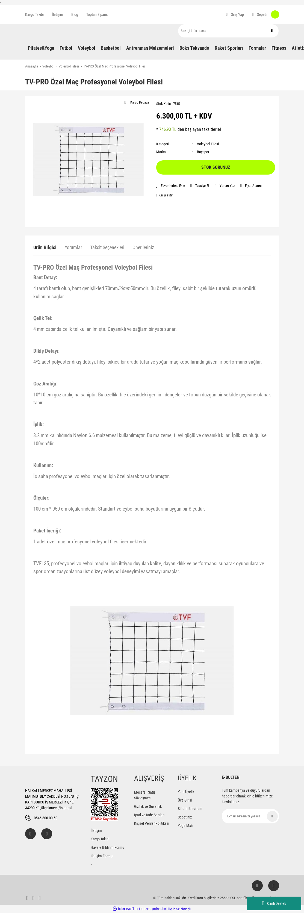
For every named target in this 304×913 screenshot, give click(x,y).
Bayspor (203, 152)
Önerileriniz (143, 247)
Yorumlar (73, 247)
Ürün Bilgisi (45, 247)
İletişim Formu (102, 856)
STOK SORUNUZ (215, 167)
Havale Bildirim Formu (107, 847)
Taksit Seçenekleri (107, 247)
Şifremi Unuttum (190, 808)
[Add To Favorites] (170, 186)
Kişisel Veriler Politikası (151, 823)
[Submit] (272, 816)
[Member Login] (235, 14)
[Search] (228, 31)
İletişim (57, 14)
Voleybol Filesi (208, 144)
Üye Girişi (185, 800)
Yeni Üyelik (186, 792)
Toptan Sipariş (97, 14)
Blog (74, 14)
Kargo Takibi (34, 14)
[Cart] (265, 14)
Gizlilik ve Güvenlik (148, 806)
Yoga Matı (185, 825)
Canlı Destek (274, 903)
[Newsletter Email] (250, 816)
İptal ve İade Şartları (149, 815)
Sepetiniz (185, 817)
